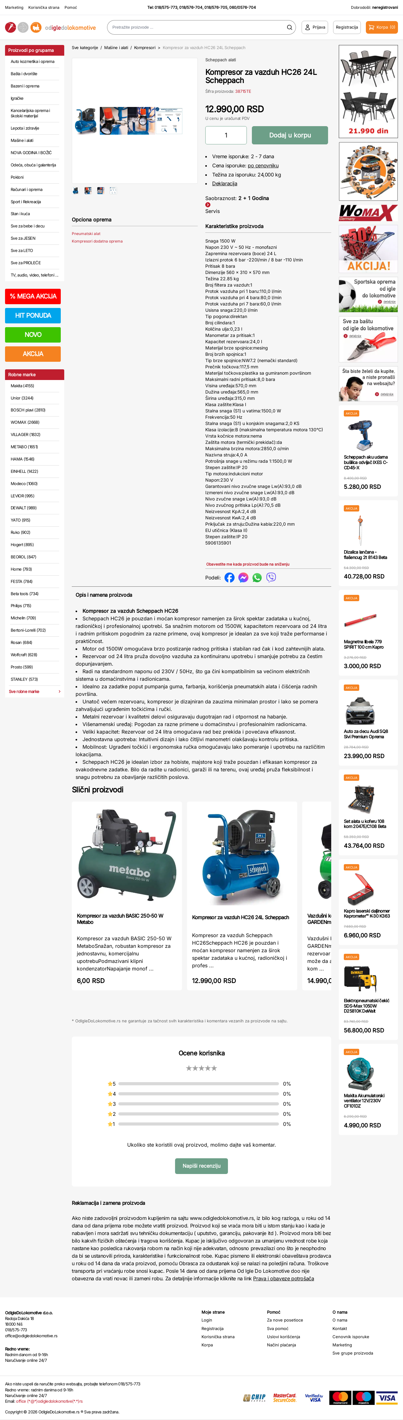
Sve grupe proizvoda (352, 1353)
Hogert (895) (22, 544)
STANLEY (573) (24, 679)
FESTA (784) (22, 581)
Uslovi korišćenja (283, 1336)
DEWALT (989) (24, 507)
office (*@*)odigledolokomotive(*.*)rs (49, 1401)
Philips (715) (21, 605)
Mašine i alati (22, 140)
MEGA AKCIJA (32, 296)
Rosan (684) (21, 642)
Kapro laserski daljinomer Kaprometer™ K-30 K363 (367, 913)
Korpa (207, 1344)
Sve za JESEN (23, 238)
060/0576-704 (242, 7)
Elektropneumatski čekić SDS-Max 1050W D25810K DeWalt (366, 1006)
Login (207, 1319)
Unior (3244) (22, 397)
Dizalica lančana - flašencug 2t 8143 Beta (365, 554)
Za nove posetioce (285, 1319)
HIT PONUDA (33, 315)
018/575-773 (166, 7)
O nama (339, 1319)
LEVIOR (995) (22, 495)
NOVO (33, 334)
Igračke (17, 98)
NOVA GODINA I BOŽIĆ (31, 152)
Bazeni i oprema (25, 85)
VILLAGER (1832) (25, 434)
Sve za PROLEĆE (26, 262)
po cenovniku (263, 165)
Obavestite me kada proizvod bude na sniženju (247, 564)
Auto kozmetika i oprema (32, 61)
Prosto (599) (22, 666)
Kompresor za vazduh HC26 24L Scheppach (240, 917)
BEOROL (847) (23, 556)
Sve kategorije (85, 47)
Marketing (14, 7)
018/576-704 (190, 7)
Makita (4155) (22, 385)
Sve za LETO (22, 250)
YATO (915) (21, 520)
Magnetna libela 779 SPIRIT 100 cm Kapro (363, 644)
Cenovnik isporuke (350, 1336)
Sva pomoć (277, 1328)
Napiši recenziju (201, 1166)
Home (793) (21, 569)
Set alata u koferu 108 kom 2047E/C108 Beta (365, 824)
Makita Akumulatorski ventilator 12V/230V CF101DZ (364, 1101)
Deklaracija (224, 183)
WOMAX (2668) (25, 422)
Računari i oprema (26, 189)
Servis (212, 211)
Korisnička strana (44, 7)
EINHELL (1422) (24, 471)
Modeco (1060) (24, 483)
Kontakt (339, 1328)
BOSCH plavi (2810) (28, 409)
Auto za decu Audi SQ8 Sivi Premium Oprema (366, 734)
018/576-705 (215, 7)
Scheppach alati (220, 59)
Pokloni (17, 177)
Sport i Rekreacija (26, 201)
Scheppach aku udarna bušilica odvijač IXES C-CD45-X (366, 462)
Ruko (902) (21, 532)
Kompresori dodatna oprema (97, 261)
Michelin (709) (23, 617)
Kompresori (145, 47)
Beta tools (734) (25, 593)
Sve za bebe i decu (27, 225)
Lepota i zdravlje (25, 128)
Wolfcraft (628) (24, 654)
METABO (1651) (24, 446)
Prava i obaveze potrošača (283, 1278)
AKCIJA (33, 354)
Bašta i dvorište (24, 73)
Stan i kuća (20, 213)
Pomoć (71, 7)
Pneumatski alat (86, 253)
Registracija (213, 1328)
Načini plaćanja (281, 1344)
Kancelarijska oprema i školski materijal (30, 113)
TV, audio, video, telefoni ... (35, 274)
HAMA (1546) (23, 458)
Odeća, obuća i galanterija (33, 164)
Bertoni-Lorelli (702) (28, 630)
